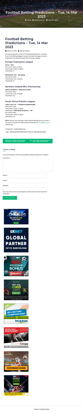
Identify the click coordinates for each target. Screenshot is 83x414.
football (18, 132)
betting (12, 132)
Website (5, 186)
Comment (6, 158)
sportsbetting (38, 132)
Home (28, 20)
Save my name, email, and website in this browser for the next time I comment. (25, 193)
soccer (31, 132)
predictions (25, 132)
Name (5, 175)
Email (5, 180)
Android (46, 122)
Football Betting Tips (19, 129)
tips (45, 132)
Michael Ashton (38, 20)
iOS (40, 122)
